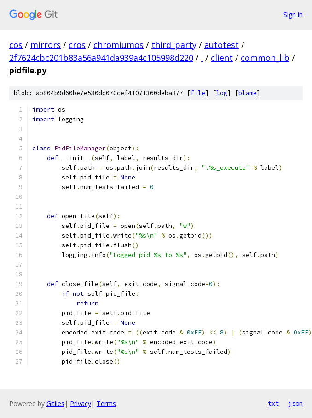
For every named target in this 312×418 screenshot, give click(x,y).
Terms (106, 403)
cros (77, 44)
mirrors (45, 44)
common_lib (265, 57)
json (295, 403)
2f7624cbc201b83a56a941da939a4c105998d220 (101, 57)
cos (16, 44)
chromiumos (118, 44)
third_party (173, 44)
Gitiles (55, 403)
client (222, 57)
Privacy (80, 403)
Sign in (293, 14)
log (221, 93)
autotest (221, 44)
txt (273, 403)
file (198, 93)
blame (247, 93)
